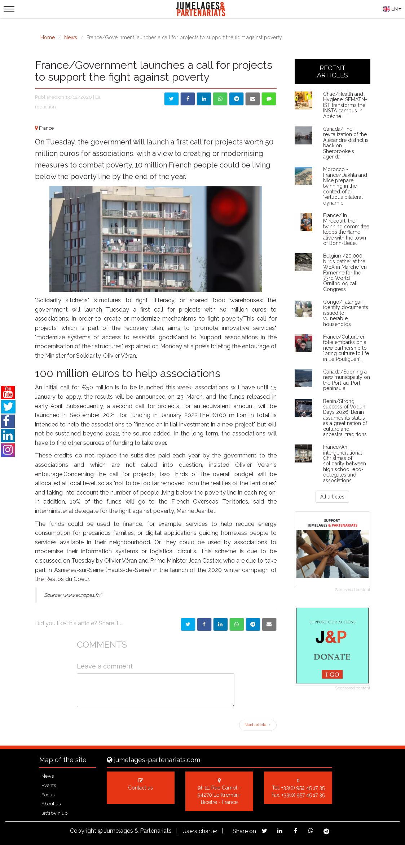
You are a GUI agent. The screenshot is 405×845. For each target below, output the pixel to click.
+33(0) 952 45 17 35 (303, 788)
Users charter (199, 831)
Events (48, 785)
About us (51, 803)
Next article (258, 725)
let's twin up (54, 813)
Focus (47, 794)
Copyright (83, 830)
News (70, 37)
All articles (332, 497)
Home (47, 37)
